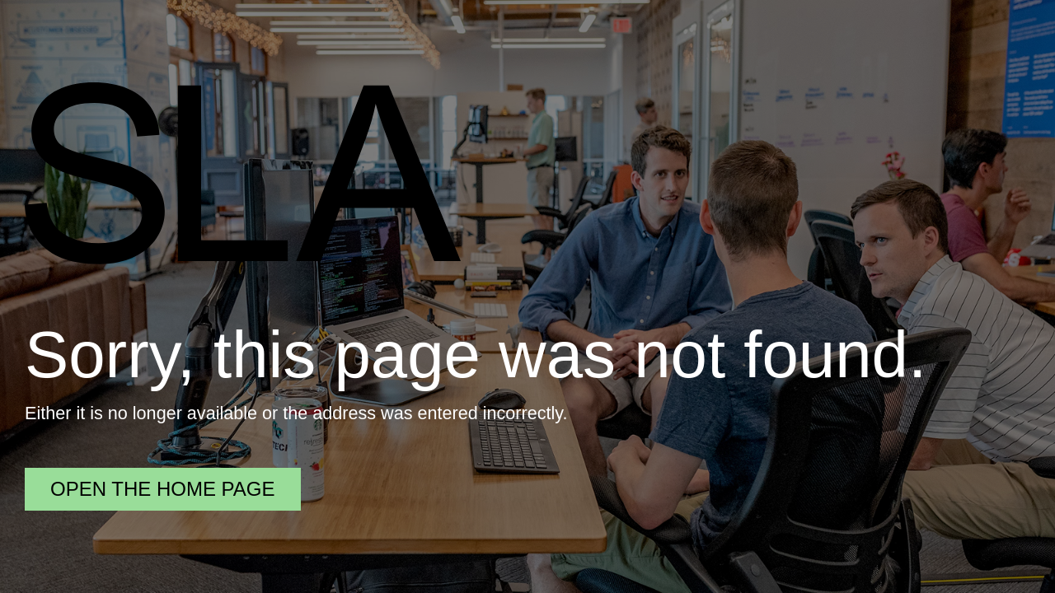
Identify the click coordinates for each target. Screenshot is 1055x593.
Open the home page (162, 489)
